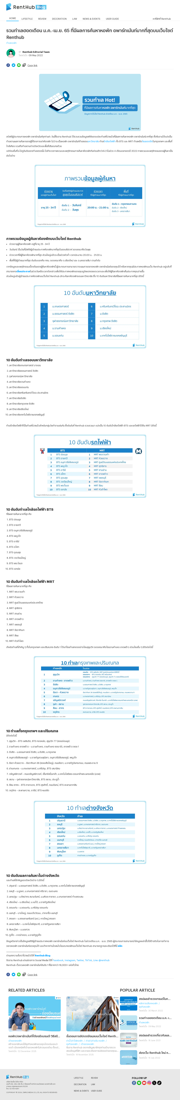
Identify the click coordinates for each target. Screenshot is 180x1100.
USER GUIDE (96, 1090)
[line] (19, 65)
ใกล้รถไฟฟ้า (109, 141)
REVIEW (94, 1077)
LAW (93, 1084)
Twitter (80, 960)
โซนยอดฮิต (147, 141)
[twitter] (13, 65)
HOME (12, 18)
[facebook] (8, 65)
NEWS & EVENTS (81, 1090)
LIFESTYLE (78, 1077)
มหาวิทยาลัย (93, 141)
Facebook (58, 960)
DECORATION (80, 1084)
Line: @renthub (101, 960)
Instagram (70, 960)
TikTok (88, 960)
